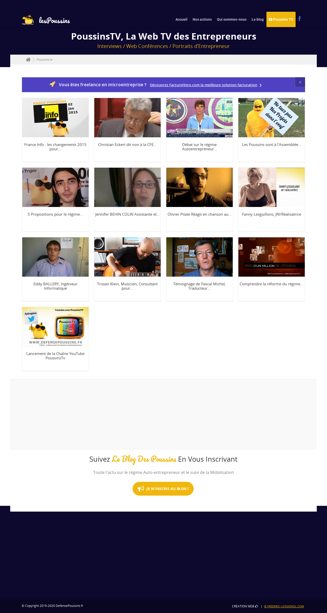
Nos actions (202, 19)
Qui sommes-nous (232, 19)
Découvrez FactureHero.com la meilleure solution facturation (203, 84)
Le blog (258, 19)
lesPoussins (46, 21)
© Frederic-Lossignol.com (284, 606)
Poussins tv (45, 59)
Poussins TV (281, 19)
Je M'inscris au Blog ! (163, 494)
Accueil (182, 19)
